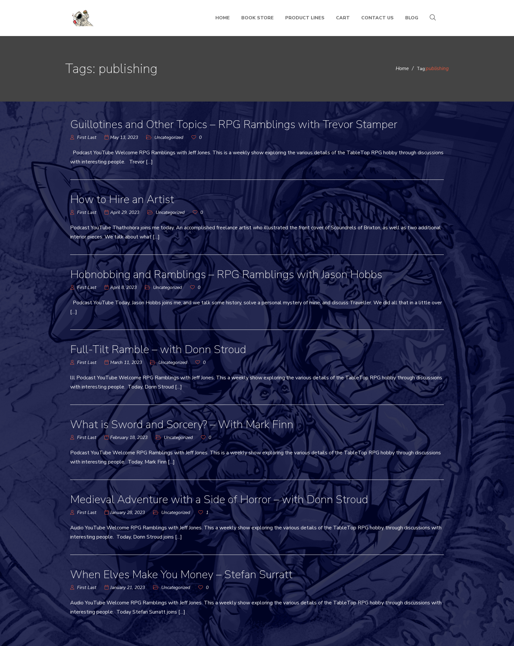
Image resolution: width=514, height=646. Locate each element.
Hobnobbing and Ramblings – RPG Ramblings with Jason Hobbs (226, 274)
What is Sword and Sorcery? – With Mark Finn (182, 424)
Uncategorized (168, 137)
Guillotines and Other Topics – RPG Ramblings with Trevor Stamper (233, 124)
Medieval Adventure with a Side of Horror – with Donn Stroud (219, 499)
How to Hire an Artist (122, 199)
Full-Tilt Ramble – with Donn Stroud (158, 349)
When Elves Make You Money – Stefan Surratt (181, 574)
